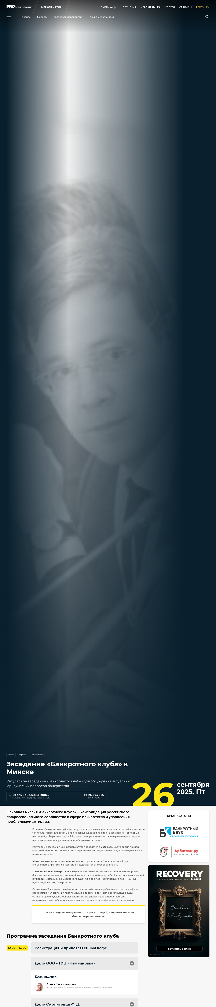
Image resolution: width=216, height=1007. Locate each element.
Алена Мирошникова (61, 984)
